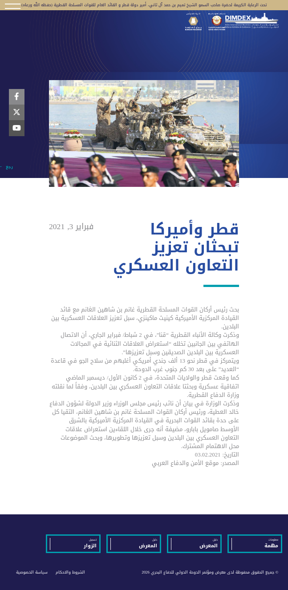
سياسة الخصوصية (32, 572)
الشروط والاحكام (70, 572)
